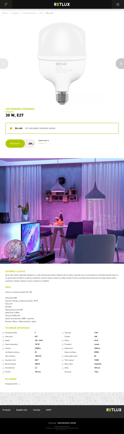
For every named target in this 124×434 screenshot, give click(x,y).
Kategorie (15, 13)
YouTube (36, 410)
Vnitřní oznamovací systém (62, 429)
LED (41, 13)
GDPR (48, 410)
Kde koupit (15, 143)
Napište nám (21, 410)
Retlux (5, 13)
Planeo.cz (42, 143)
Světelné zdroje (29, 13)
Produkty (6, 410)
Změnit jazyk (62, 423)
